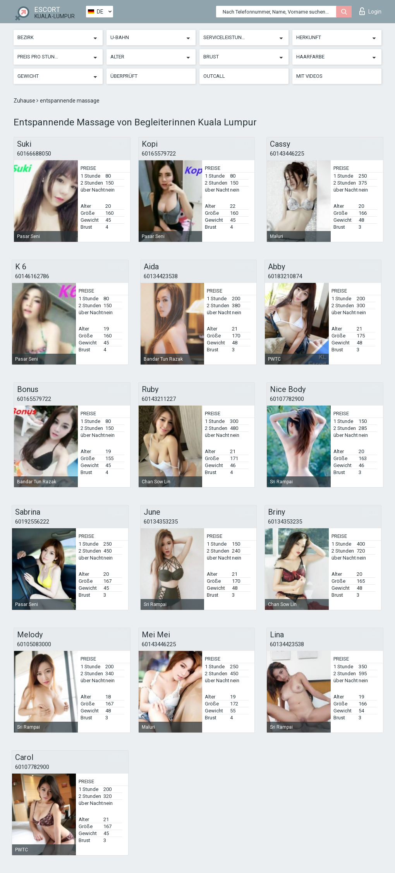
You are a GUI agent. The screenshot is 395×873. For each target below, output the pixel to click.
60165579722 (159, 153)
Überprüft (123, 76)
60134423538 (161, 276)
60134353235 (161, 521)
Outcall (214, 76)
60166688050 (34, 153)
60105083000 (34, 644)
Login (370, 11)
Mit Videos (309, 76)
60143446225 (287, 153)
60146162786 (32, 276)
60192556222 (32, 521)
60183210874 (285, 276)
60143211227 (159, 398)
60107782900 (287, 398)
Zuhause (25, 101)
